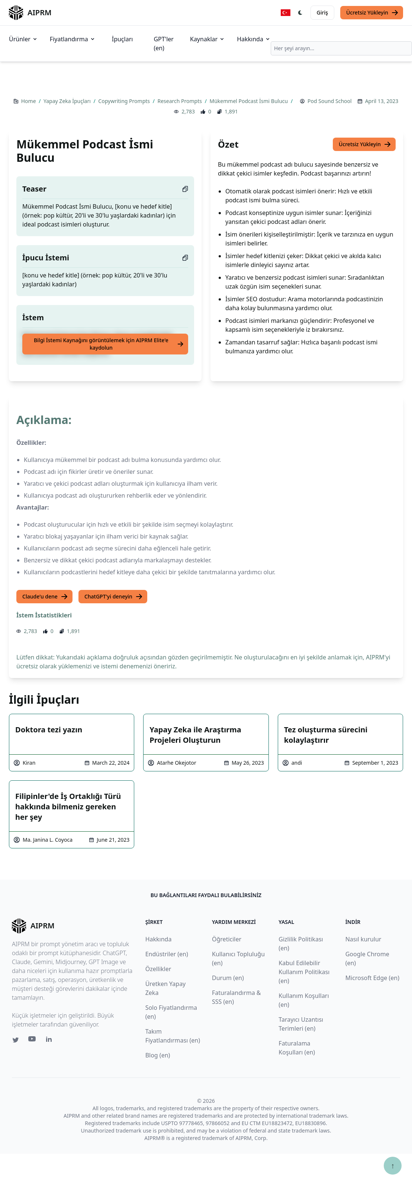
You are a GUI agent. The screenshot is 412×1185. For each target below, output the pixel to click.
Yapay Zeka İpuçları (68, 101)
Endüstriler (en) (166, 954)
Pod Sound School (330, 101)
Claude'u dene (45, 596)
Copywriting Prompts (124, 101)
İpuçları (122, 39)
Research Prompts (180, 101)
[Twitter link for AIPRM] (15, 1040)
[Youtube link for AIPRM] (32, 1040)
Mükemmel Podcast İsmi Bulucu (249, 101)
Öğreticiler (226, 939)
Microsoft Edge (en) (372, 978)
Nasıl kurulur (363, 939)
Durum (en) (228, 978)
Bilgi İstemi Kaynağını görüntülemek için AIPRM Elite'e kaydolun (109, 344)
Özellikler (158, 969)
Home (29, 101)
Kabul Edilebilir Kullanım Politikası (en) (304, 972)
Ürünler (23, 39)
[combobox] (341, 48)
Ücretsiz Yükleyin (372, 12)
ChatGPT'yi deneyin (113, 596)
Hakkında (254, 39)
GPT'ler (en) (164, 43)
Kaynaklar (207, 39)
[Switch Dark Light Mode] (300, 13)
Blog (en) (157, 1055)
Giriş (322, 12)
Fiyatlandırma (73, 39)
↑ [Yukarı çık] (393, 1165)
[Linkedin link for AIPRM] (50, 1040)
